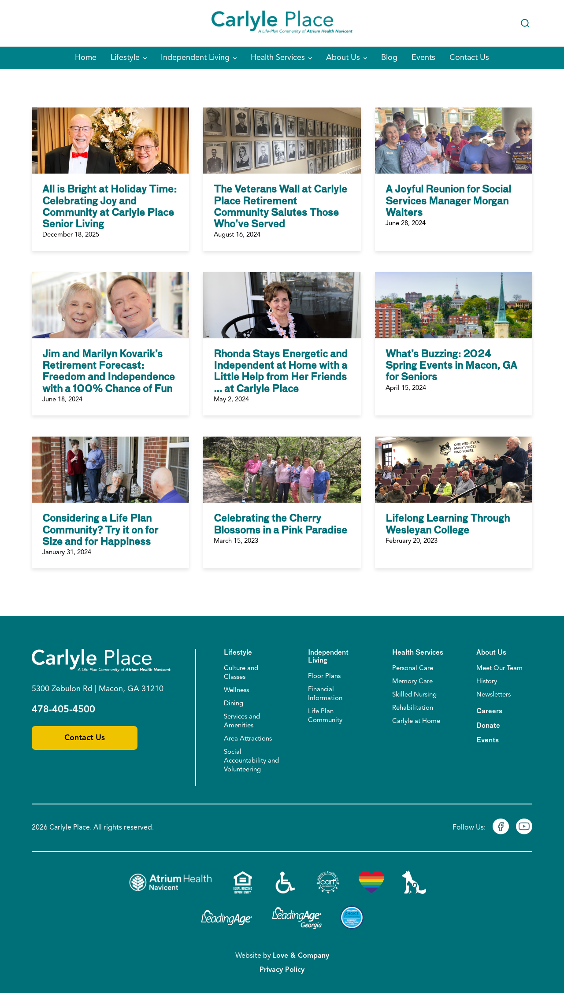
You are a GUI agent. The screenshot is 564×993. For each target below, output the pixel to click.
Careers (489, 711)
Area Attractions (248, 739)
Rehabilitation (412, 708)
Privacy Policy (282, 970)
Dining (233, 703)
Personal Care (412, 668)
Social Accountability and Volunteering (251, 761)
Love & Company (301, 956)
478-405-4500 (63, 710)
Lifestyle (238, 652)
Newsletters (493, 695)
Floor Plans (324, 676)
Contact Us (84, 738)
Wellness (236, 690)
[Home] (282, 23)
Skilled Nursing (414, 695)
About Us (491, 652)
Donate (488, 726)
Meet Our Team (499, 668)
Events (487, 740)
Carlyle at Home (416, 721)
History (486, 681)
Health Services (417, 652)
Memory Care (412, 681)
